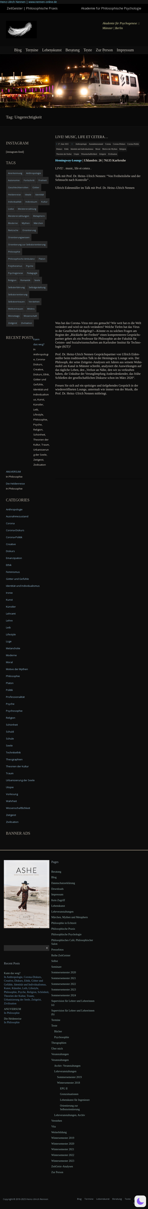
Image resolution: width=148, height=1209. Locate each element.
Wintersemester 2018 (68, 1082)
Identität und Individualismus (82, 149)
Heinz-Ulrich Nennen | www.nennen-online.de (28, 2)
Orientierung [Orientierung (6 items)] (29, 230)
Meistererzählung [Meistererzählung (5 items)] (27, 208)
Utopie (76, 154)
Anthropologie (81, 144)
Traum (9, 773)
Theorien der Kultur (64, 154)
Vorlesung (12, 794)
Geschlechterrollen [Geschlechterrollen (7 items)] (18, 187)
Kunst (9, 599)
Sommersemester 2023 (63, 989)
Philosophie (13, 676)
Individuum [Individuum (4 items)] (31, 201)
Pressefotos (57, 949)
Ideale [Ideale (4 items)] (28, 194)
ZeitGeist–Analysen (62, 1166)
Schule (10, 738)
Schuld (10, 731)
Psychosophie (14, 711)
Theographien (14, 759)
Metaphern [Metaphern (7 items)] (39, 215)
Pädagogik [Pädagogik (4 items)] (32, 273)
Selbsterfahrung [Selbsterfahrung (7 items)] (16, 287)
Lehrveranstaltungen (62, 911)
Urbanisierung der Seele (20, 780)
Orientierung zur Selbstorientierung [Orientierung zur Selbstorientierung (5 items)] (26, 244)
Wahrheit (11, 801)
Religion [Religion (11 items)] (12, 280)
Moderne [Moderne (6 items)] (13, 223)
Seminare (56, 966)
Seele (9, 745)
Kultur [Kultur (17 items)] (44, 201)
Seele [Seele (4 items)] (37, 280)
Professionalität (15, 697)
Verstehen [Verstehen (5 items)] (34, 301)
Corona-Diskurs (119, 144)
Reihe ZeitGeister (60, 955)
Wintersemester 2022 (62, 1155)
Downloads (57, 888)
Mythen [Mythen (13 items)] (26, 223)
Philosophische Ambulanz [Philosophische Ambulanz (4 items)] (21, 258)
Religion (122, 149)
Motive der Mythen (109, 149)
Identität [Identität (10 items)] (39, 194)
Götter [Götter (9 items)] (35, 187)
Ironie (9, 592)
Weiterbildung (59, 1132)
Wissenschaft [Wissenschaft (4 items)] (30, 315)
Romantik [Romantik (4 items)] (25, 280)
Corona (108, 144)
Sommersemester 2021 (63, 978)
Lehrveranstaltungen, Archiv (69, 1115)
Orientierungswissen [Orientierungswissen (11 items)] (18, 237)
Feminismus (13, 572)
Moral (97, 149)
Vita (53, 1126)
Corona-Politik (133, 144)
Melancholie (13, 648)
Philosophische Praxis (63, 928)
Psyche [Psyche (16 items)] (29, 265)
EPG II (63, 1088)
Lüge (9, 641)
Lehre (9, 620)
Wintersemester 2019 (62, 1137)
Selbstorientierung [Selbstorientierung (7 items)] (17, 294)
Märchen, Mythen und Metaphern (69, 917)
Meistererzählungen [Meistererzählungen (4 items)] (18, 215)
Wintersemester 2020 (62, 1143)
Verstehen (56, 1120)
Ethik (66, 149)
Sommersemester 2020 (63, 972)
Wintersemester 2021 (62, 1149)
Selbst (54, 961)
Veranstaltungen (60, 1054)
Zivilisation (112, 154)
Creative (11, 544)
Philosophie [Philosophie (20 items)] (14, 251)
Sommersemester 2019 (69, 1077)
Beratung (73, 50)
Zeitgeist (102, 154)
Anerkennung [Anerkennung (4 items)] (15, 173)
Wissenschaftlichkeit (89, 154)
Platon (9, 683)
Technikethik (13, 752)
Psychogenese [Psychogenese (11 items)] (15, 273)
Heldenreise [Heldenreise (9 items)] (14, 194)
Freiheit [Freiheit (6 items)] (43, 180)
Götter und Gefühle (17, 579)
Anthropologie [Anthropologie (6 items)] (33, 173)
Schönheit (12, 724)
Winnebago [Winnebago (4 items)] (14, 315)
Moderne (11, 655)
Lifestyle (11, 634)
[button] (140, 1201)
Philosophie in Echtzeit (63, 923)
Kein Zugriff (58, 900)
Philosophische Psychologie (66, 934)
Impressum (125, 50)
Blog (18, 50)
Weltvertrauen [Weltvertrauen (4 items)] (15, 308)
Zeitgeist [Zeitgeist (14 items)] (12, 323)
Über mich (57, 1048)
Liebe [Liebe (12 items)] (11, 208)
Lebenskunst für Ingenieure (75, 1099)
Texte (87, 50)
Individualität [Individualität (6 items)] (14, 201)
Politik (9, 690)
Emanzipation (14, 558)
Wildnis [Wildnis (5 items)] (30, 308)
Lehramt (11, 613)
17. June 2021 (63, 144)
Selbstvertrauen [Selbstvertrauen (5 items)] (16, 301)
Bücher (58, 1031)
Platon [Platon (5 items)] (42, 258)
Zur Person (104, 50)
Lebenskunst (52, 50)
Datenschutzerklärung (63, 883)
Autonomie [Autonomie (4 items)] (14, 180)
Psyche (10, 704)
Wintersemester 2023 (62, 1160)
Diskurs (59, 149)
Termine (31, 50)
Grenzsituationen (69, 1094)
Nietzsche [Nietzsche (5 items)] (13, 230)
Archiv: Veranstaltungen (67, 1065)
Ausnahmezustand (96, 144)
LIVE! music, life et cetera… (81, 137)
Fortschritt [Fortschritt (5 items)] (29, 180)
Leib (8, 627)
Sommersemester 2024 (63, 995)
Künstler (11, 606)
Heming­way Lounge (68, 160)
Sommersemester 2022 (63, 984)
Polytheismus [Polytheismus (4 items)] (15, 265)
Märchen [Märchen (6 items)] (38, 223)
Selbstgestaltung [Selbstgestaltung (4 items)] (37, 287)
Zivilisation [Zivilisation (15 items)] (26, 323)
